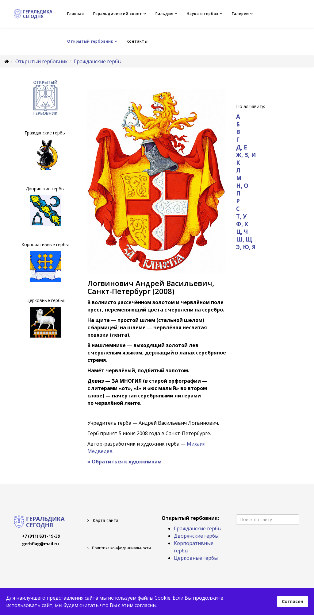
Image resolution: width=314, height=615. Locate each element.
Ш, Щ (244, 239)
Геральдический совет (117, 13)
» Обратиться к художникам (124, 461)
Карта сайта (104, 520)
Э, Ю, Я (246, 247)
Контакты (137, 41)
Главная (75, 13)
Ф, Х (242, 224)
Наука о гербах (203, 13)
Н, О (242, 185)
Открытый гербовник (90, 41)
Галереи (240, 13)
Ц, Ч (242, 231)
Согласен (292, 601)
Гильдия (164, 13)
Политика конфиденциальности (121, 548)
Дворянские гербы (196, 535)
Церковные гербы (196, 558)
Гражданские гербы (97, 61)
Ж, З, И (246, 155)
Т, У (241, 216)
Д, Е (241, 147)
